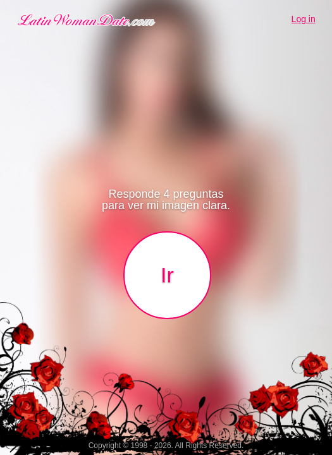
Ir (167, 275)
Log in (304, 19)
